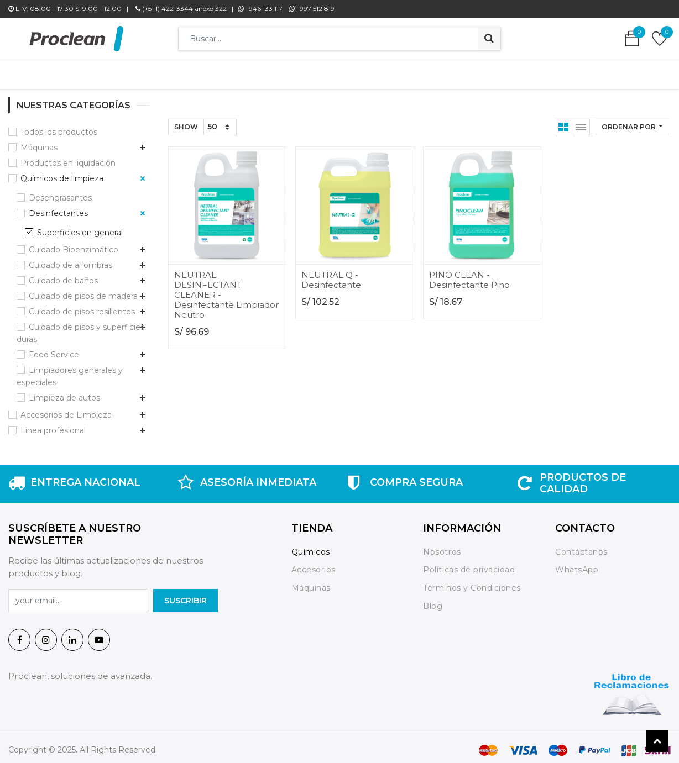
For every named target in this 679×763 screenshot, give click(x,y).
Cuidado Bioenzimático (73, 244)
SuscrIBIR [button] (185, 595)
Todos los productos (58, 126)
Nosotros (443, 546)
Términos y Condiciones (471, 582)
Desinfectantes (58, 208)
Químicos (310, 546)
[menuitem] (177, 72)
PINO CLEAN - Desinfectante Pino (469, 274)
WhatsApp (576, 565)
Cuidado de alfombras (70, 260)
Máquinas (39, 142)
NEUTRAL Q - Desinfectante (331, 274)
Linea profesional (53, 425)
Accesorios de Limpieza (66, 409)
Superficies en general (80, 227)
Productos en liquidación (68, 157)
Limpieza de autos (64, 392)
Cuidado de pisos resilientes (82, 306)
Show (186, 121)
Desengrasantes (60, 192)
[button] (632, 121)
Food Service (54, 349)
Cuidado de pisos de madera (83, 291)
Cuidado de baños (63, 275)
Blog (432, 601)
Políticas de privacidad (469, 565)
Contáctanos (581, 546)
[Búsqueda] (489, 38)
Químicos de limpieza (61, 173)
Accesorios (313, 565)
